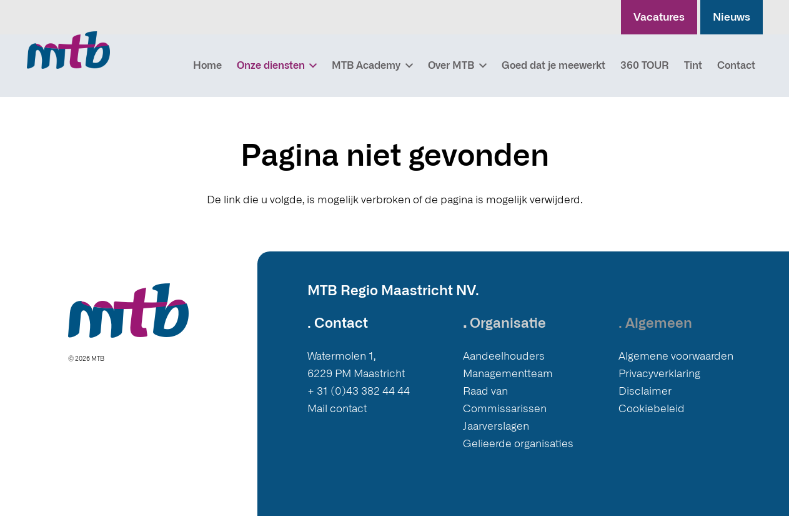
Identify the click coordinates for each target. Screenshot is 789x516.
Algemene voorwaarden (675, 356)
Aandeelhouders (504, 356)
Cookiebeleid (651, 408)
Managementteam (508, 373)
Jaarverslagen (496, 426)
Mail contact (337, 408)
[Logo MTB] (68, 50)
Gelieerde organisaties (518, 443)
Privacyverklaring (659, 373)
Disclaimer (645, 391)
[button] (311, 65)
